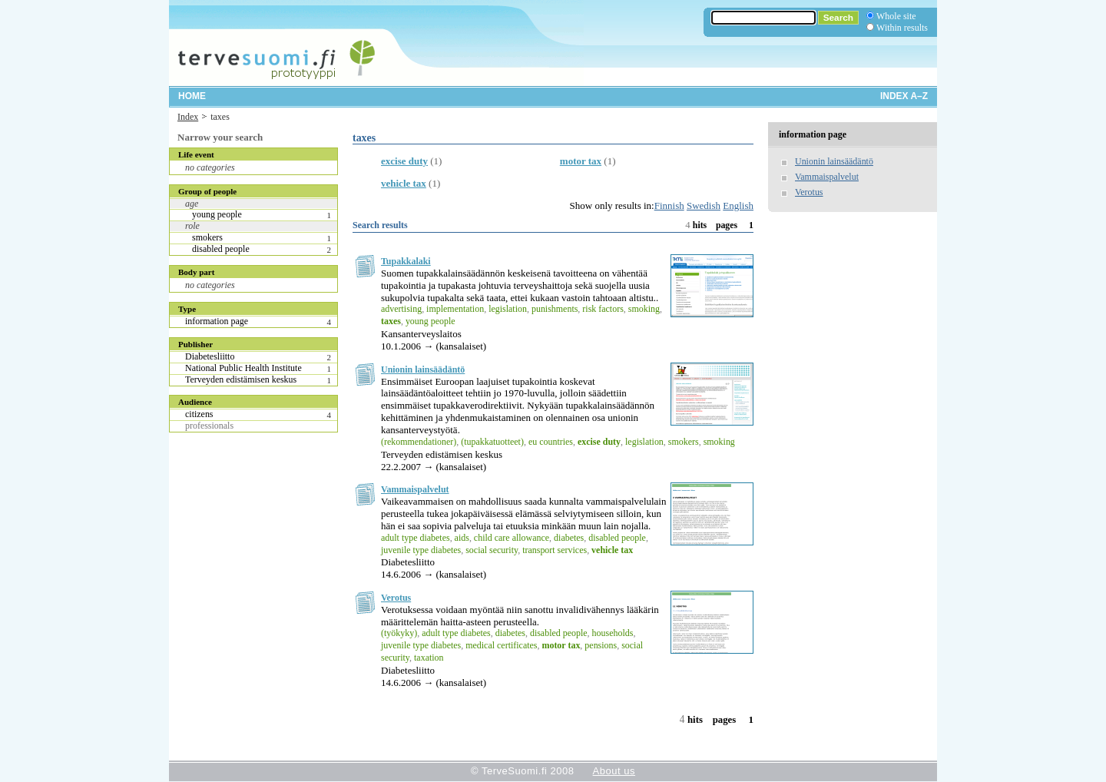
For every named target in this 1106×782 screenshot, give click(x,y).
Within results (902, 27)
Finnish (669, 205)
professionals (209, 425)
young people (217, 214)
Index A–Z (904, 96)
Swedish (703, 205)
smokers (207, 237)
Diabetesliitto (209, 356)
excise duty (404, 161)
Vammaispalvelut (415, 489)
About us (614, 771)
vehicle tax (403, 183)
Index (187, 116)
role (192, 225)
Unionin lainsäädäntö (423, 369)
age (191, 203)
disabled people (221, 249)
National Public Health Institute (243, 368)
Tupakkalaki (406, 261)
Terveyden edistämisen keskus (240, 379)
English (738, 205)
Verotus (396, 597)
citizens (199, 414)
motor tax (580, 161)
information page (216, 321)
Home (192, 96)
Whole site (896, 16)
